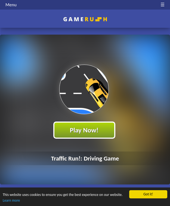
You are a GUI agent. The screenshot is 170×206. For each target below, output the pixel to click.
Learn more (11, 200)
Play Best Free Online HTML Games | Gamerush (85, 19)
